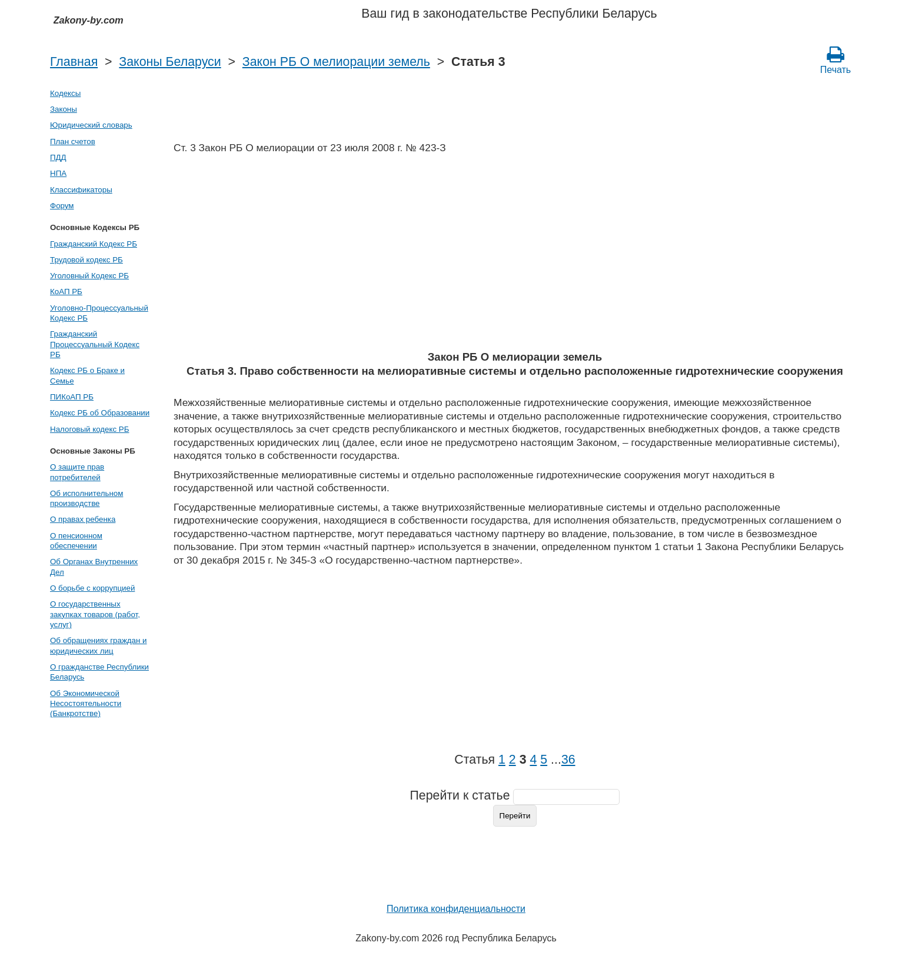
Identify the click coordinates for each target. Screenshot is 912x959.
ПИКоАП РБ (72, 396)
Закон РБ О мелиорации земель (336, 62)
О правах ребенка (82, 519)
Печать (835, 60)
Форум (62, 205)
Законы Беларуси (170, 62)
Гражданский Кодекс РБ (93, 243)
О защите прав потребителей (77, 471)
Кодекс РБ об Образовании (99, 412)
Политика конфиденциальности (456, 909)
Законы (63, 109)
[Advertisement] (515, 256)
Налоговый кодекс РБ (89, 429)
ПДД (58, 157)
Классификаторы (81, 189)
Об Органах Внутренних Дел (94, 566)
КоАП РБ (66, 291)
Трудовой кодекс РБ (86, 259)
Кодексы (65, 93)
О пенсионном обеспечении (76, 540)
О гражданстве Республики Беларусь (99, 671)
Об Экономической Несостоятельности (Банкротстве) (85, 703)
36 (568, 759)
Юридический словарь (91, 125)
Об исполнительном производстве (86, 498)
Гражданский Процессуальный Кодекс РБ (94, 344)
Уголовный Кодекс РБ (89, 275)
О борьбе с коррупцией (92, 588)
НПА (58, 173)
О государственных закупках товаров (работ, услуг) (95, 614)
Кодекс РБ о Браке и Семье (87, 375)
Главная (74, 62)
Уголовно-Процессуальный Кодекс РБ (99, 313)
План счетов (72, 141)
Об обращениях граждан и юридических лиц (98, 645)
